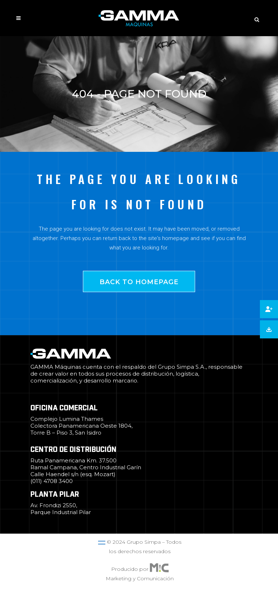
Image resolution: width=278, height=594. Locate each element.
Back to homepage (139, 282)
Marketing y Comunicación (140, 578)
